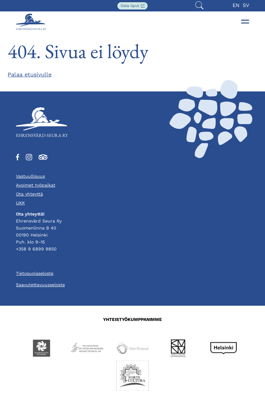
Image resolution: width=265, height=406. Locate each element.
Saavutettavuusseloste (40, 284)
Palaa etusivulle (30, 74)
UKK (20, 202)
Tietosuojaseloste (34, 273)
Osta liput (134, 6)
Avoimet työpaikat (35, 185)
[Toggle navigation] (245, 22)
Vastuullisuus (30, 176)
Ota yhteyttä (29, 193)
